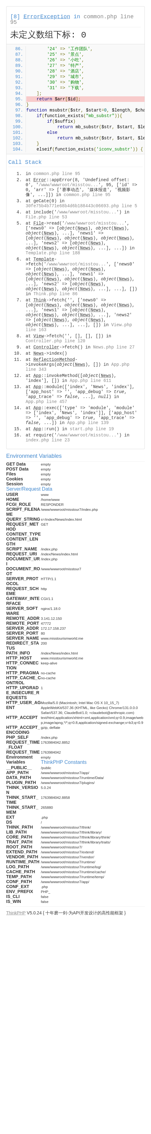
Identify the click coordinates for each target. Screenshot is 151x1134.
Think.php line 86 (55, 293)
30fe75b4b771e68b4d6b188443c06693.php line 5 (81, 206)
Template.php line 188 (53, 253)
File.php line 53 (46, 217)
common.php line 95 (56, 173)
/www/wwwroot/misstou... (68, 184)
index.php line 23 (48, 440)
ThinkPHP (16, 912)
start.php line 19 (92, 429)
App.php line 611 (90, 380)
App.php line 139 (87, 422)
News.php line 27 (113, 347)
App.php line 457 (46, 401)
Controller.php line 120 (55, 341)
